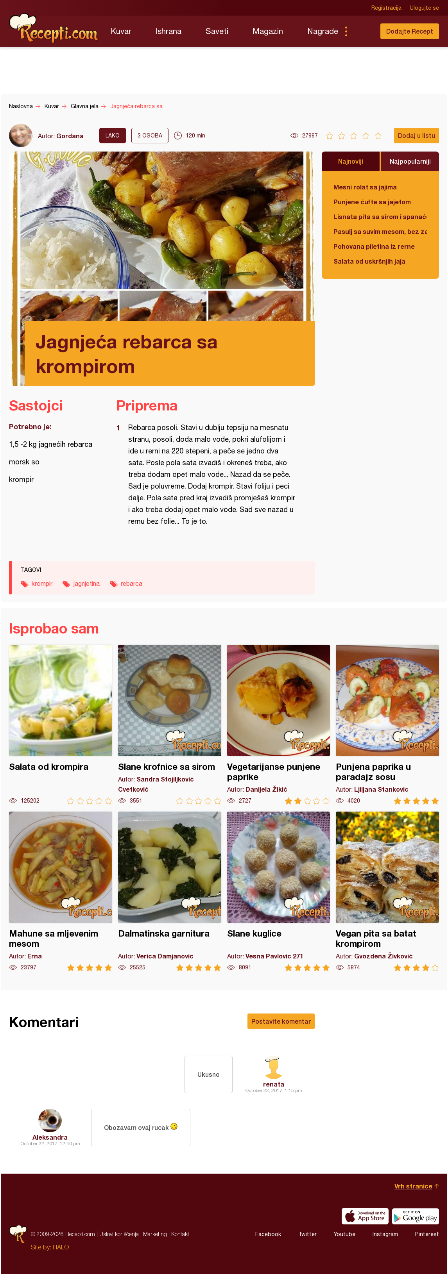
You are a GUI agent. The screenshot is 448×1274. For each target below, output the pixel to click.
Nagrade (322, 31)
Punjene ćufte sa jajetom (372, 201)
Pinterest (427, 1234)
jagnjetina (86, 583)
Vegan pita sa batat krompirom (387, 891)
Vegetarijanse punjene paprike (278, 725)
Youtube (344, 1234)
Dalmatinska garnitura (169, 891)
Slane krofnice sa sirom (169, 725)
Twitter (307, 1234)
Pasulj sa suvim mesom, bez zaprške (380, 231)
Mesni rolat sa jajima (365, 187)
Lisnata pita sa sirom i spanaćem (380, 216)
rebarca (131, 583)
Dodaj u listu (416, 135)
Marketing (155, 1234)
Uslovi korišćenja (119, 1234)
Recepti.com (54, 28)
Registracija (386, 8)
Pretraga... (361, 31)
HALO (61, 1247)
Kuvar (121, 31)
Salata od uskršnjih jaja (369, 261)
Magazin (268, 31)
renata (273, 1084)
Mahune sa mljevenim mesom (60, 891)
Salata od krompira (60, 725)
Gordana (70, 135)
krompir (42, 583)
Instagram (385, 1234)
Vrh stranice (413, 1186)
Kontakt (180, 1234)
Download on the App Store (365, 1216)
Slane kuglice (278, 891)
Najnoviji (350, 161)
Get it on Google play (415, 1216)
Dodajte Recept (409, 31)
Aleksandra (50, 1137)
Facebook (268, 1234)
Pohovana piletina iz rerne (374, 246)
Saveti (217, 31)
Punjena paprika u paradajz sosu (387, 725)
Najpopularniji (410, 161)
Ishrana (168, 31)
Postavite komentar (281, 1021)
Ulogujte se (424, 8)
